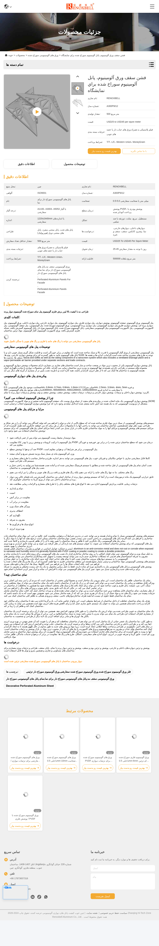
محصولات (20, 55)
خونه (10, 55)
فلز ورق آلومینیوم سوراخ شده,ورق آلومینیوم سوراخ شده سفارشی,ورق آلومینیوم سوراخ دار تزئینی (78, 671)
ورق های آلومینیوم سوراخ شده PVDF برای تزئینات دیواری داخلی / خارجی (97, 759)
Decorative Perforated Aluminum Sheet (30, 686)
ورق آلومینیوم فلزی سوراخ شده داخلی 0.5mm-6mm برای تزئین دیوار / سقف (134, 759)
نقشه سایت (92, 913)
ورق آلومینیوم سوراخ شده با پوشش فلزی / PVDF (25, 817)
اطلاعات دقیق (26, 164)
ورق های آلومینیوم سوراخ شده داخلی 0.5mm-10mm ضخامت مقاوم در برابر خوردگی (61, 759)
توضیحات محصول (74, 164)
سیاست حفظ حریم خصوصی (113, 913)
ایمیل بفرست (103, 896)
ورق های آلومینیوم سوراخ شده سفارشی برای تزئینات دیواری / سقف (25, 759)
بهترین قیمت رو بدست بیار (105, 151)
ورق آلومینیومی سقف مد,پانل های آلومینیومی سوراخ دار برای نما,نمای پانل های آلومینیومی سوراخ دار (60, 678)
